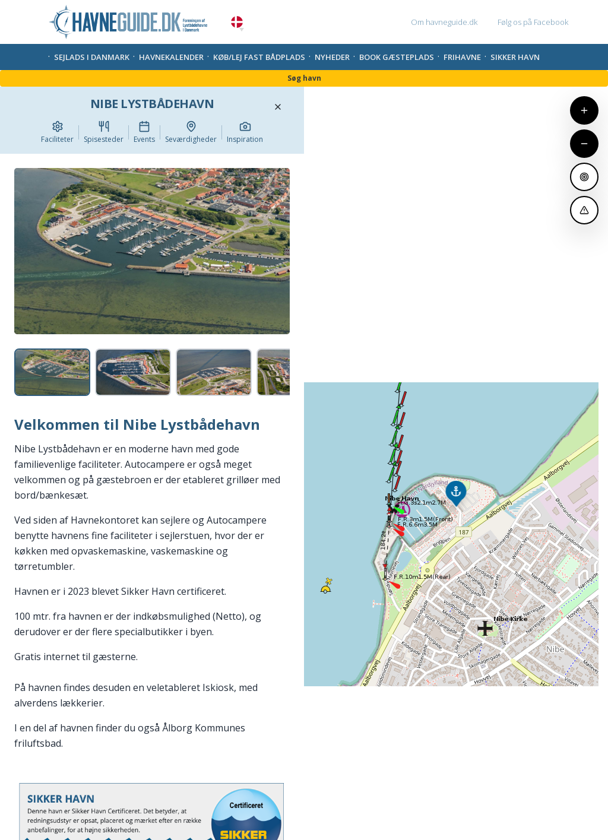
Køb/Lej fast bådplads (259, 57)
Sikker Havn (515, 57)
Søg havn (304, 78)
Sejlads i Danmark (91, 57)
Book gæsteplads (396, 57)
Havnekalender (171, 57)
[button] (241, 29)
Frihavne (462, 57)
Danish (237, 22)
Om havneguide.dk (444, 22)
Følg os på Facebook (533, 22)
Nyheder (332, 57)
